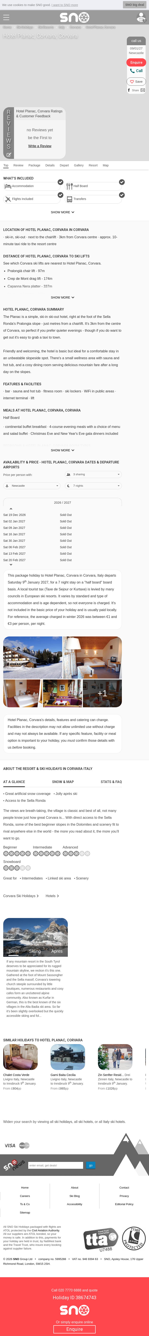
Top (5, 165)
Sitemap (25, 1212)
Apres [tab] (56, 951)
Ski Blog (75, 1196)
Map (106, 165)
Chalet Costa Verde (16, 1075)
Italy (62, 27)
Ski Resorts (46, 27)
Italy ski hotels (114, 1122)
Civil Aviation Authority (45, 1230)
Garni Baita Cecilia (63, 1075)
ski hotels (85, 1122)
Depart (64, 165)
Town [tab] (13, 951)
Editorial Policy (124, 1204)
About (74, 1187)
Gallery (79, 165)
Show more (60, 297)
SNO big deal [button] (134, 4)
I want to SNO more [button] (64, 5)
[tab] (14, 781)
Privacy (124, 1196)
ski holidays (63, 1122)
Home (7, 27)
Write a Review (39, 146)
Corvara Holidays (19, 896)
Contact (124, 1187)
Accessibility (74, 1204)
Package (34, 165)
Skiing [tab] (35, 951)
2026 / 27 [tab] (62, 502)
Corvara (75, 27)
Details (50, 165)
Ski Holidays (25, 27)
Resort (93, 165)
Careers (25, 1196)
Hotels (50, 896)
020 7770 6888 (69, 1290)
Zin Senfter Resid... (111, 1075)
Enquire (74, 1329)
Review (18, 165)
